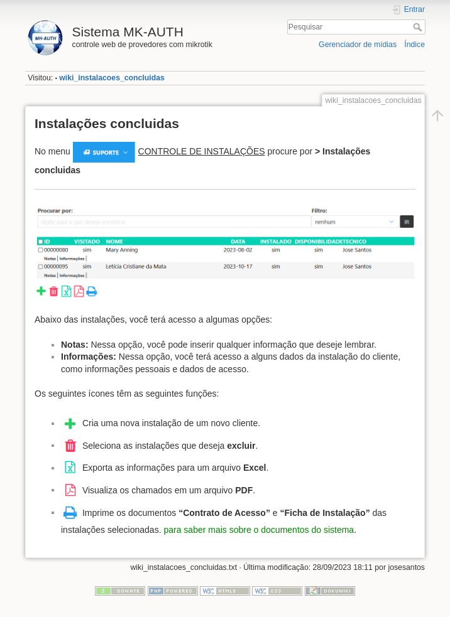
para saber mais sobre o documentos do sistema (258, 530)
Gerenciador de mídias (358, 44)
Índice (414, 44)
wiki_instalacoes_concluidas (112, 77)
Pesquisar (419, 27)
